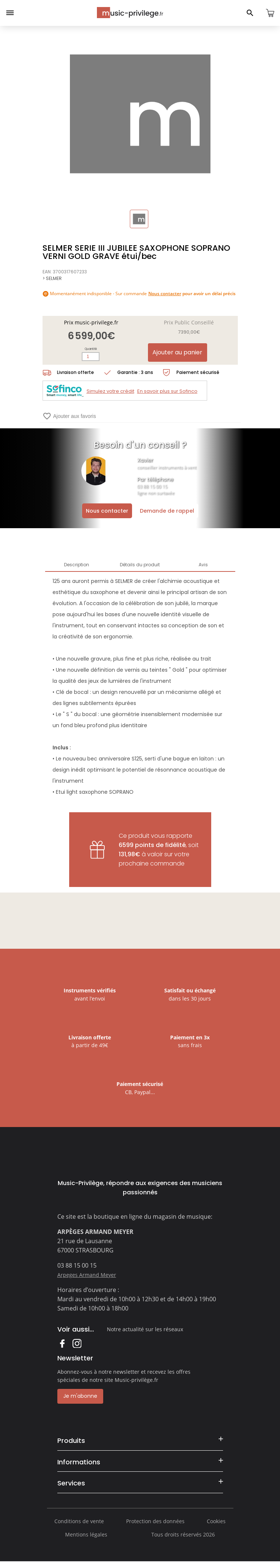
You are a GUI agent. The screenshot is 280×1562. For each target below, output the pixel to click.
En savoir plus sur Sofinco (167, 391)
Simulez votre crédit (110, 391)
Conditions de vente (79, 1521)
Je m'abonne (80, 1396)
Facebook (62, 1343)
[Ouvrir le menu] (10, 13)
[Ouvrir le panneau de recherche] (250, 13)
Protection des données (155, 1521)
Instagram (76, 1343)
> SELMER (52, 278)
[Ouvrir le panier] (270, 13)
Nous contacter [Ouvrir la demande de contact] (107, 511)
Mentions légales (86, 1534)
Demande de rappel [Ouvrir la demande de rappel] (167, 511)
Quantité (91, 349)
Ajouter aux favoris (69, 416)
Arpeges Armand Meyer (86, 1274)
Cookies (216, 1521)
